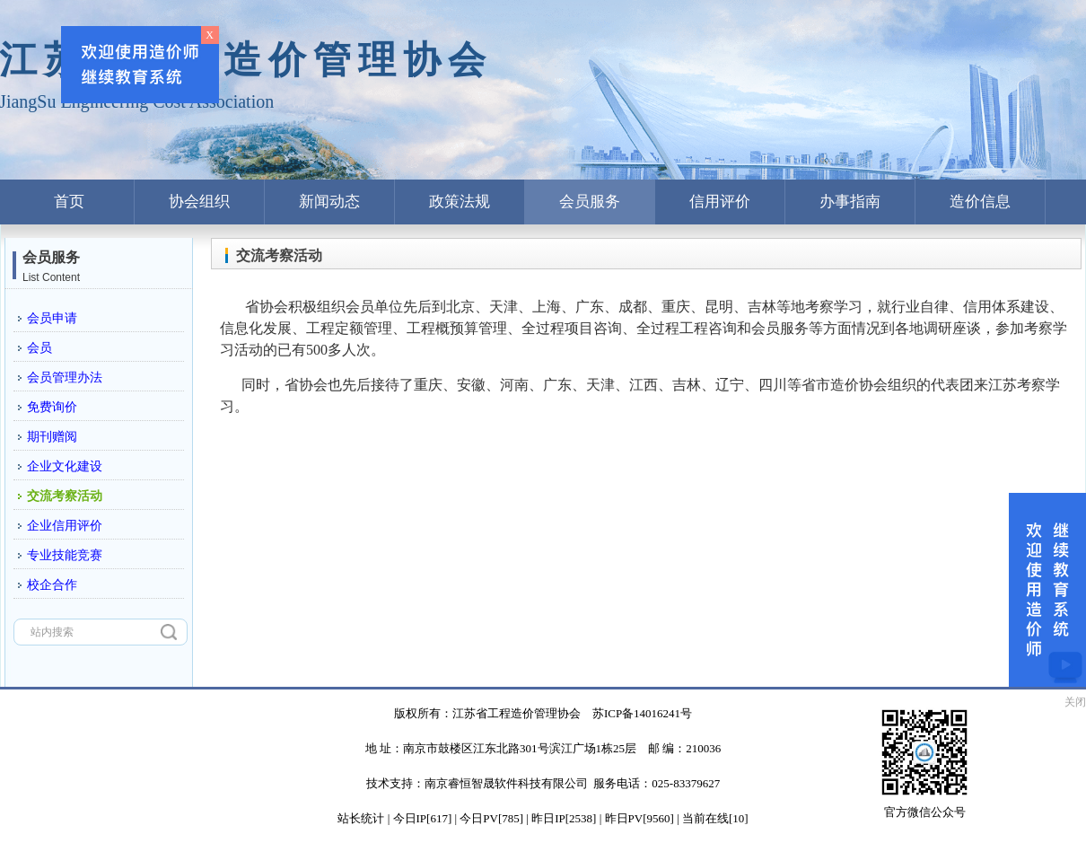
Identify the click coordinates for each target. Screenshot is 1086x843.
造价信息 (980, 201)
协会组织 (199, 201)
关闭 (1075, 702)
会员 (39, 348)
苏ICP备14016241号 (642, 713)
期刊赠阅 (52, 436)
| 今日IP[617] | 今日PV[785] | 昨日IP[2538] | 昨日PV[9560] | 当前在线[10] (566, 818)
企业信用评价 (64, 525)
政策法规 (459, 201)
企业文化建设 (64, 466)
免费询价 (52, 407)
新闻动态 (329, 201)
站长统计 (360, 818)
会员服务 (589, 201)
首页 (69, 201)
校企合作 (52, 585)
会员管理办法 (64, 377)
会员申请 (52, 318)
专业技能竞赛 (64, 555)
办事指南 (849, 201)
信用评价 (719, 201)
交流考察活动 (64, 496)
